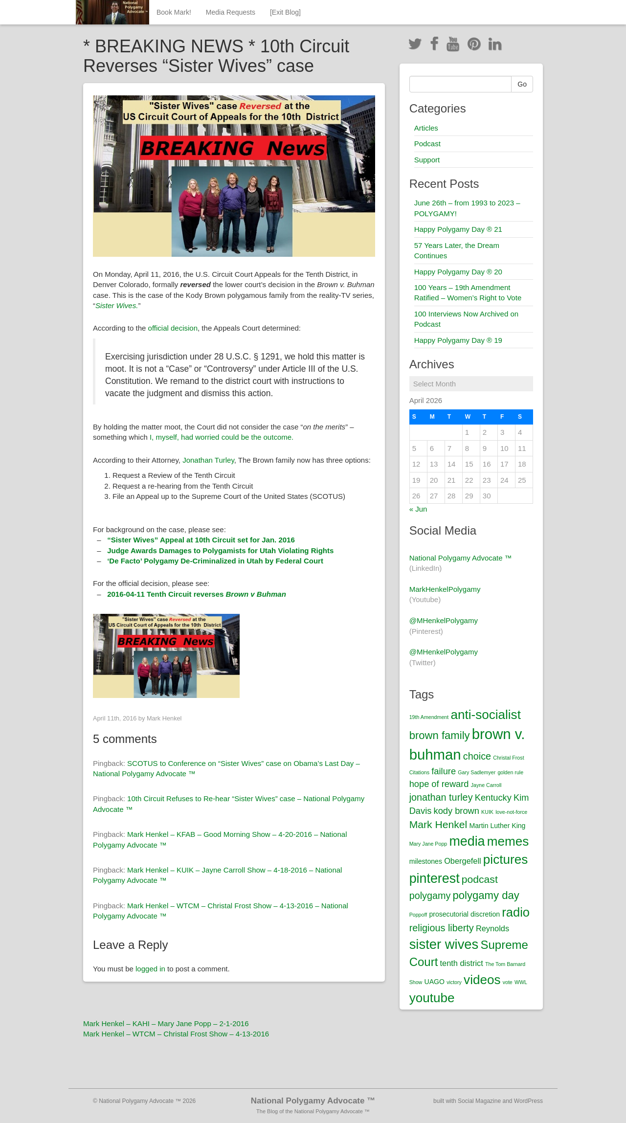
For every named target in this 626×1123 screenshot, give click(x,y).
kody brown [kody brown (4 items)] (456, 811)
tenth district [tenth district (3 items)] (461, 963)
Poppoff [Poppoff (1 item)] (418, 915)
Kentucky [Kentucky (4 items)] (493, 797)
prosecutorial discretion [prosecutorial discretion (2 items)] (464, 914)
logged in (150, 969)
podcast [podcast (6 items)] (480, 879)
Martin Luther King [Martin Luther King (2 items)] (497, 826)
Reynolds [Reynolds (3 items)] (492, 928)
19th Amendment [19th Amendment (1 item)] (429, 717)
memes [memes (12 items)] (508, 841)
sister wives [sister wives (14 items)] (444, 944)
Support (427, 160)
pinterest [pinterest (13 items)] (434, 878)
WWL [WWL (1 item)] (520, 982)
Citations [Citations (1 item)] (419, 772)
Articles (426, 128)
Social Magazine (479, 1101)
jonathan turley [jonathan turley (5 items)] (441, 797)
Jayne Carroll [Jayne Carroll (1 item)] (486, 785)
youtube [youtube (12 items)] (432, 997)
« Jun (418, 509)
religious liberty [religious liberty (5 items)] (441, 927)
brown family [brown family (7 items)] (439, 735)
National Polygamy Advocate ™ (460, 558)
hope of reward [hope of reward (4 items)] (439, 784)
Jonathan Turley (208, 460)
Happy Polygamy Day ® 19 (458, 340)
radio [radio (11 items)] (516, 912)
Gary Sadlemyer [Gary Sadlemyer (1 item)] (476, 772)
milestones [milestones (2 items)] (425, 861)
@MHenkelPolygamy (443, 620)
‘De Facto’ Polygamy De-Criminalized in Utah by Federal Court (215, 561)
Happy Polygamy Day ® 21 (458, 229)
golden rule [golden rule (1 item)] (510, 772)
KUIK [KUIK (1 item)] (487, 812)
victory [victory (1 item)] (454, 982)
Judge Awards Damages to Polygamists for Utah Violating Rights (220, 550)
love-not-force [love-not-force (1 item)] (511, 812)
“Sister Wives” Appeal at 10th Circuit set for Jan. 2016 (201, 540)
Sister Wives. (116, 305)
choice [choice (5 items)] (477, 756)
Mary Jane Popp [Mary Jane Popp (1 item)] (428, 844)
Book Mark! (173, 12)
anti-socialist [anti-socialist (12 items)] (485, 714)
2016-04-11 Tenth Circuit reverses (196, 594)
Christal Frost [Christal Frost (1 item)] (508, 758)
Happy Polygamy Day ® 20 (458, 272)
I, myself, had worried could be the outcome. (221, 437)
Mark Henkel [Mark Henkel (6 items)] (438, 824)
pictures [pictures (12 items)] (505, 859)
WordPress (528, 1101)
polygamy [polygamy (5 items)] (430, 895)
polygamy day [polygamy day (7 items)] (486, 895)
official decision (173, 328)
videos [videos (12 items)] (482, 979)
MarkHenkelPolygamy (445, 589)
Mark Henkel (164, 718)
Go (522, 84)
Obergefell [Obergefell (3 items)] (462, 860)
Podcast (427, 143)
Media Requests (230, 12)
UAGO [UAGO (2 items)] (434, 982)
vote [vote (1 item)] (508, 982)
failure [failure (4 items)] (443, 771)
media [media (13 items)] (467, 841)
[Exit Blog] (285, 12)
